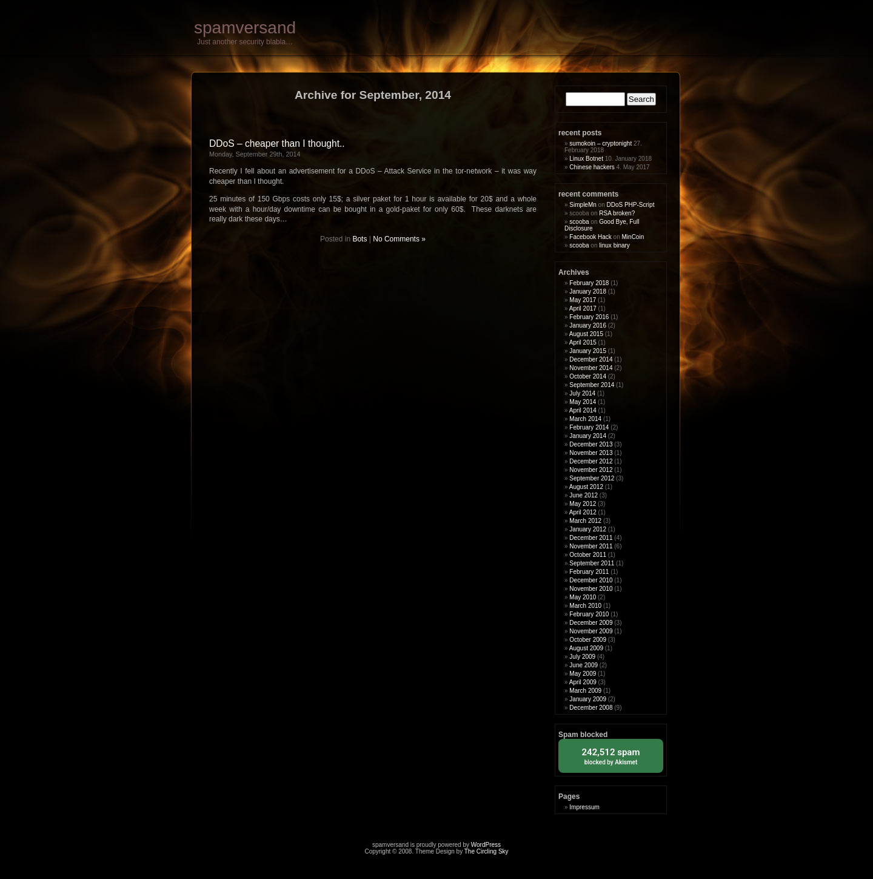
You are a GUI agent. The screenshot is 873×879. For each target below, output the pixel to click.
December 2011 (590, 537)
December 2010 (590, 580)
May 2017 (582, 300)
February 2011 (589, 571)
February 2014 (589, 427)
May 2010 (582, 597)
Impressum (584, 807)
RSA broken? (617, 213)
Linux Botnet (586, 158)
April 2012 (583, 512)
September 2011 (591, 563)
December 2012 (590, 461)
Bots (359, 239)
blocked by (611, 756)
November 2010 (590, 588)
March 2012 (585, 520)
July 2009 (582, 656)
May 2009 (582, 673)
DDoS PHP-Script (631, 204)
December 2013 (590, 444)
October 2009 (587, 639)
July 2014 (582, 393)
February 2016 (589, 317)
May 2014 (582, 402)
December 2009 (590, 622)
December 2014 (590, 359)
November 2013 (590, 453)
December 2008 (590, 707)
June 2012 (583, 495)
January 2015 (587, 351)
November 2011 (590, 546)
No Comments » (399, 239)
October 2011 (587, 554)
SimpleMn (582, 204)
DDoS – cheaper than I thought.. (277, 143)
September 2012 (591, 478)
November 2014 (590, 368)
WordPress (486, 844)
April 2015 (583, 342)
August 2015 (586, 334)
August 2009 (586, 648)
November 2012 (590, 469)
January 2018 (587, 291)
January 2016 (587, 325)
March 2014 (585, 419)
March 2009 (585, 690)
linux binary (614, 245)
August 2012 (586, 486)
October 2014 (587, 376)
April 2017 (583, 308)
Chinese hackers (591, 167)
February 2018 (589, 283)
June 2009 (583, 665)
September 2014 (591, 385)
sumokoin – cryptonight (600, 143)
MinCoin (633, 237)
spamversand (245, 27)
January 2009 (587, 699)
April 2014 (583, 410)
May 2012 (582, 503)
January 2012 (587, 529)
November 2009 (590, 631)
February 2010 (589, 614)
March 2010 (585, 605)
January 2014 (587, 436)
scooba (579, 221)
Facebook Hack (590, 237)
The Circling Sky (486, 851)
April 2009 (583, 682)
